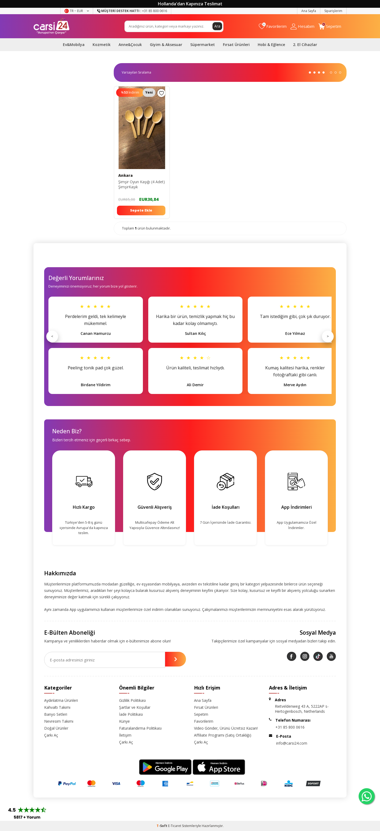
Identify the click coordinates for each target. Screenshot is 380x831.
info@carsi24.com (291, 743)
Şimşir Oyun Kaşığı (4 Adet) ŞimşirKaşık (141, 184)
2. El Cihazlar (305, 44)
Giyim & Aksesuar (166, 44)
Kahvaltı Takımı (57, 707)
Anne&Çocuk (130, 44)
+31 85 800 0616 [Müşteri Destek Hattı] (132, 11)
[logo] (51, 26)
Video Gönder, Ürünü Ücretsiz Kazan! (226, 728)
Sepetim (201, 714)
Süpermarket (202, 44)
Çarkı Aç (51, 735)
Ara (217, 26)
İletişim (125, 735)
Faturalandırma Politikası (140, 728)
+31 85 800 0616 (290, 727)
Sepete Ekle (141, 210)
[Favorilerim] (273, 26)
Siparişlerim (333, 11)
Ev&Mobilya (74, 44)
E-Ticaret (174, 826)
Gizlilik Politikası (132, 700)
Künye (124, 721)
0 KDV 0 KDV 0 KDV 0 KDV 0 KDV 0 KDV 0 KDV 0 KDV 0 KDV (138, 72)
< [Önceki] (52, 336)
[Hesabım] (302, 26)
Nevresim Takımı (58, 721)
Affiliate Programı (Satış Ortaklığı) (222, 735)
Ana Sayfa (308, 11)
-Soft (162, 826)
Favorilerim (203, 721)
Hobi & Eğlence (271, 44)
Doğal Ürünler (56, 728)
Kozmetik (102, 44)
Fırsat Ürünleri (236, 44)
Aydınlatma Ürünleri (61, 700)
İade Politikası (131, 714)
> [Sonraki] (328, 336)
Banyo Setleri (55, 714)
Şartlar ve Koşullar (134, 707)
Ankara (125, 175)
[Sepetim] (329, 26)
